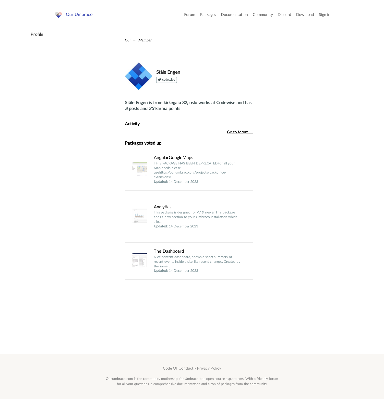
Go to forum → (240, 132)
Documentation (234, 15)
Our (128, 40)
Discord (284, 15)
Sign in (324, 15)
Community (263, 15)
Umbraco (192, 379)
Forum (189, 15)
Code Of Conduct (178, 368)
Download (305, 15)
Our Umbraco (79, 14)
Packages (208, 15)
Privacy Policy (209, 368)
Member (144, 40)
